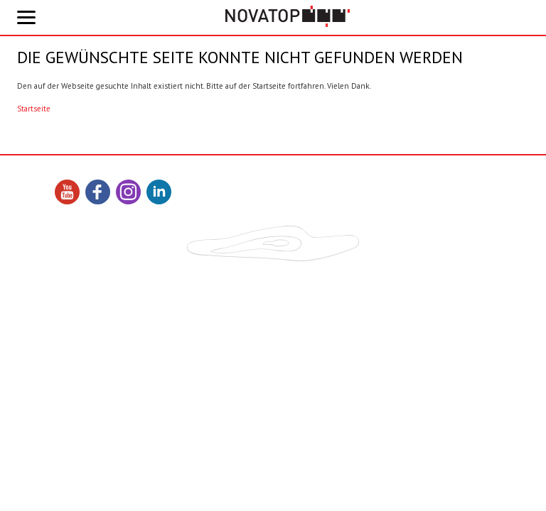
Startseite (33, 109)
